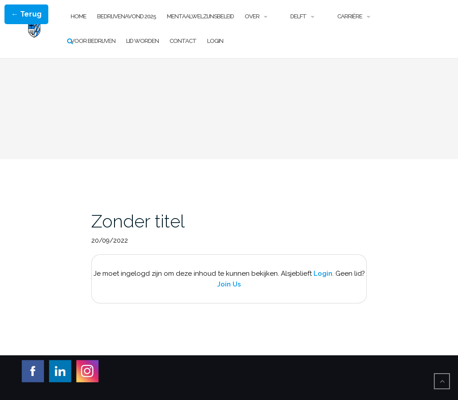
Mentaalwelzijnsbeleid (200, 16)
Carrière (349, 16)
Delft (298, 16)
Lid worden (142, 41)
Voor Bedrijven (93, 41)
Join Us (229, 284)
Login (215, 41)
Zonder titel (138, 221)
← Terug (26, 14)
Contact (183, 41)
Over (252, 16)
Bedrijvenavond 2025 (126, 16)
